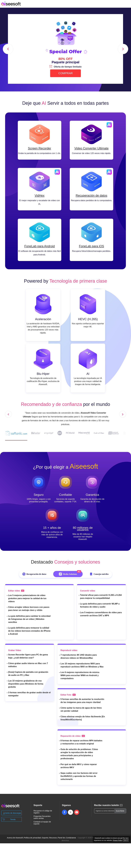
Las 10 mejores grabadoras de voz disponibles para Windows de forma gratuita (25, 685)
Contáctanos (71, 839)
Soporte (45, 839)
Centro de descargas (12, 815)
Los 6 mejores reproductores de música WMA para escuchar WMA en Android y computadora (80, 677)
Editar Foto (68, 696)
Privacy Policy (117, 840)
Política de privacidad (32, 839)
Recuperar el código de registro (43, 813)
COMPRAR (65, 73)
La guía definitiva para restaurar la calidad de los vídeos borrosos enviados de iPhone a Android (29, 632)
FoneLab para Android (39, 247)
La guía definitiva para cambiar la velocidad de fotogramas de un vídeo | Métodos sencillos (29, 621)
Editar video (16, 592)
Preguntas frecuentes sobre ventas (42, 819)
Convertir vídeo (87, 592)
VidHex (40, 196)
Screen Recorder (39, 149)
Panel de (61, 839)
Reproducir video (69, 652)
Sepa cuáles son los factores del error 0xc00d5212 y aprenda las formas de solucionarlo (79, 778)
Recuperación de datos (91, 196)
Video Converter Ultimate (91, 149)
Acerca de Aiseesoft (15, 839)
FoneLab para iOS (91, 247)
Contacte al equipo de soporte (42, 824)
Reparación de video (73, 738)
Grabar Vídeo (14, 652)
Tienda (12, 821)
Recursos (53, 839)
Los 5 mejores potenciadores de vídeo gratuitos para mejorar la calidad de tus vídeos (27, 600)
